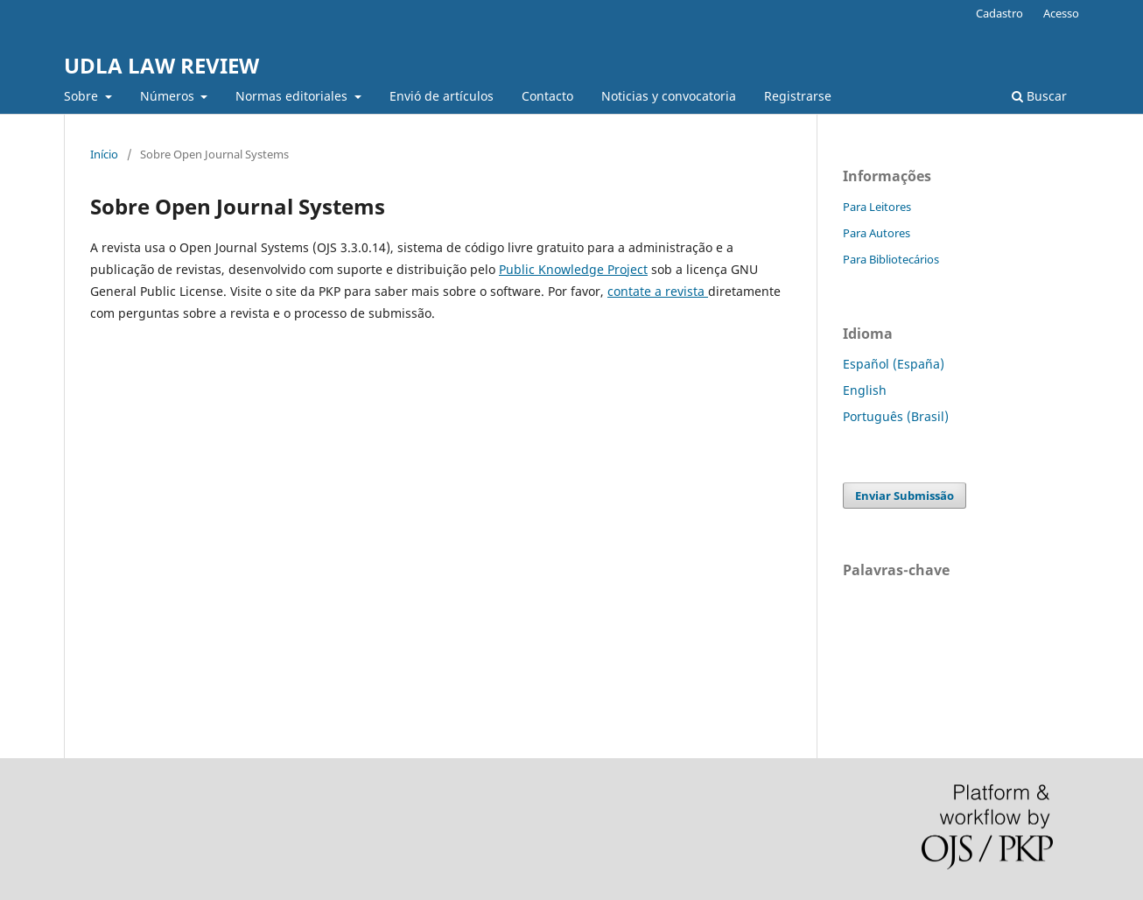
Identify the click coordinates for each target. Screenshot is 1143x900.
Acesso (1061, 13)
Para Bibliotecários (891, 259)
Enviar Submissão (904, 495)
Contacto (547, 96)
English (865, 390)
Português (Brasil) (896, 416)
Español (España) (893, 363)
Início (104, 154)
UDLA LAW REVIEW (161, 65)
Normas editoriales (293, 96)
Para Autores (876, 233)
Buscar (1039, 96)
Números (169, 96)
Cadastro (999, 13)
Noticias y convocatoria (668, 96)
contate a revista (657, 291)
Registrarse (797, 96)
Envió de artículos (441, 96)
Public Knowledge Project (573, 269)
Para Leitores (877, 206)
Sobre (83, 96)
